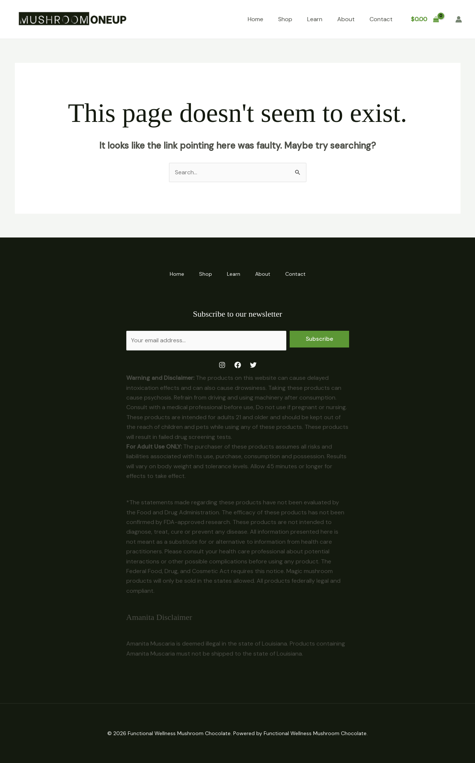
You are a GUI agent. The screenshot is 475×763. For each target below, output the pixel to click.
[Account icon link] (458, 19)
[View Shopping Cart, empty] (424, 19)
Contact (381, 19)
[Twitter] (253, 365)
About (346, 19)
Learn (314, 19)
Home (255, 19)
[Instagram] (222, 365)
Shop (285, 19)
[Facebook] (237, 365)
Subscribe (319, 339)
